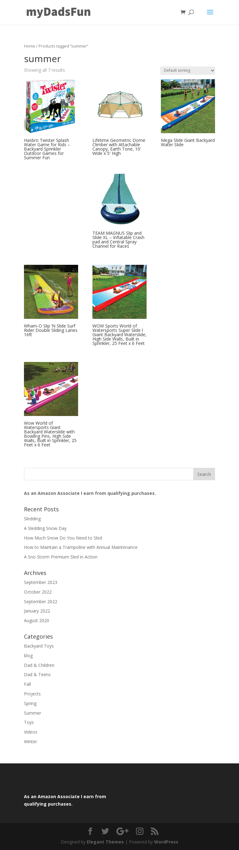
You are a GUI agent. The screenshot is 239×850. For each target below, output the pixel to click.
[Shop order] (187, 70)
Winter (30, 741)
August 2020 (36, 620)
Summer (32, 713)
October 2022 (38, 592)
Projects (32, 694)
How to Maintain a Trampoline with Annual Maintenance (81, 547)
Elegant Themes (105, 842)
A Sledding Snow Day (45, 528)
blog (28, 655)
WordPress (166, 842)
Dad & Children (39, 665)
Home (29, 46)
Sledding (32, 519)
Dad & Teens (37, 674)
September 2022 (40, 601)
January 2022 (37, 611)
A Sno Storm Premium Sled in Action (60, 557)
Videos (30, 732)
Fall (27, 684)
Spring (30, 703)
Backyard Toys (39, 646)
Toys (29, 722)
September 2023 (40, 582)
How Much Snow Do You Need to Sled (63, 538)
